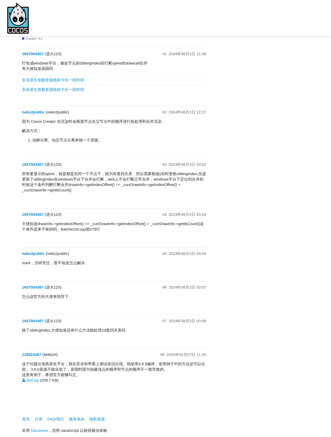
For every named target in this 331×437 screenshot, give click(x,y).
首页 (26, 419)
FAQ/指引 (55, 419)
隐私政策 (97, 419)
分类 (38, 419)
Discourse (39, 430)
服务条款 (77, 419)
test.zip (33, 380)
